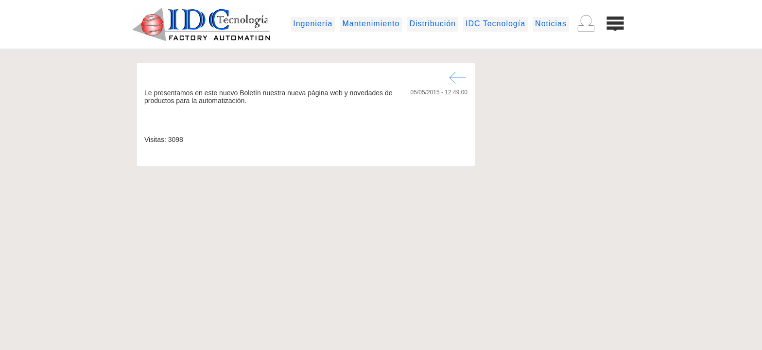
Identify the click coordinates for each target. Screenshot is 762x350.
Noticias (551, 23)
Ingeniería (312, 23)
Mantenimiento (370, 23)
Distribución (432, 23)
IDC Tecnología (495, 23)
